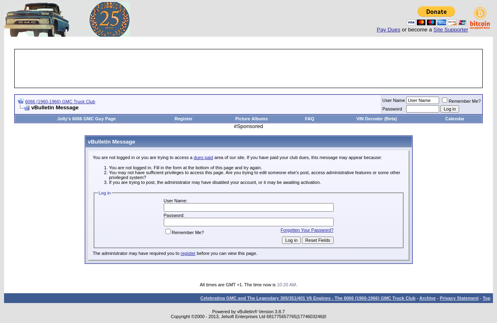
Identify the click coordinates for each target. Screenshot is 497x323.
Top (486, 298)
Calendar (454, 118)
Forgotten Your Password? (307, 230)
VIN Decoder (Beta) (376, 118)
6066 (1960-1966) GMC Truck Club (60, 101)
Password (392, 108)
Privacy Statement (459, 298)
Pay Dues (388, 30)
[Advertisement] (248, 68)
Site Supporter (450, 30)
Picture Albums (251, 118)
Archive (427, 298)
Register (184, 118)
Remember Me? (461, 101)
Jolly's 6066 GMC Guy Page (86, 118)
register (188, 253)
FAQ (309, 118)
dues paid (203, 157)
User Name (394, 100)
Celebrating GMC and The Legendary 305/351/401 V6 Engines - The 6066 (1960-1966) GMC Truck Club (308, 298)
